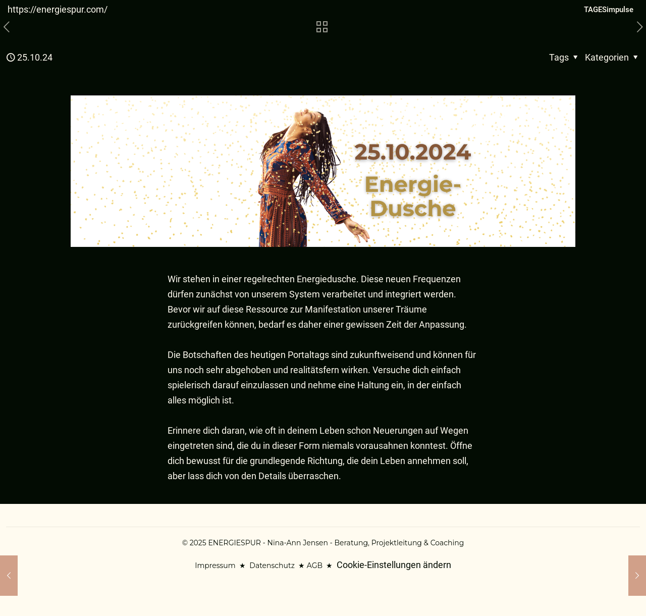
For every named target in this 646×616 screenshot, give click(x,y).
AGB (314, 565)
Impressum (215, 565)
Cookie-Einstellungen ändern (394, 564)
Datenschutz (271, 565)
